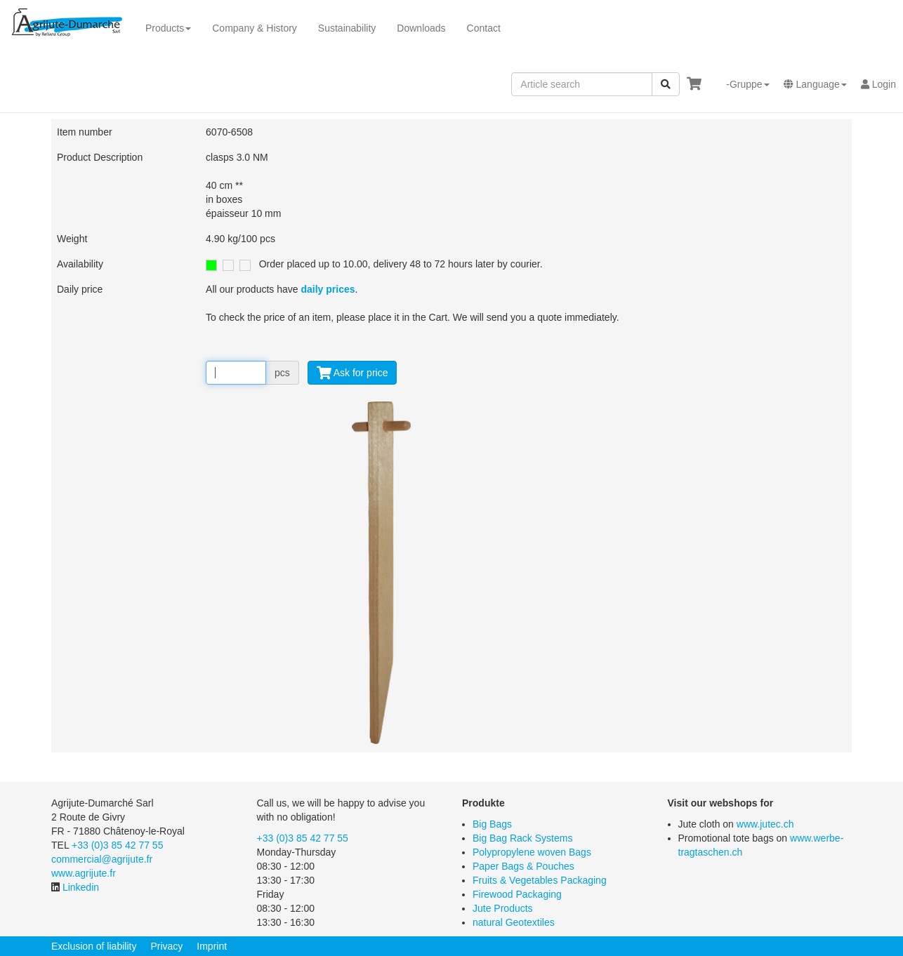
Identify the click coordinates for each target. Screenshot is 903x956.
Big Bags (492, 824)
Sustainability (347, 28)
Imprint (212, 946)
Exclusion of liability (93, 946)
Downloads (421, 28)
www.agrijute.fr (83, 873)
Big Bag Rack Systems (522, 838)
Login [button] (878, 84)
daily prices (328, 289)
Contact (484, 28)
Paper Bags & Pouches (523, 866)
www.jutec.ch (765, 824)
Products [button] (168, 28)
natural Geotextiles (514, 922)
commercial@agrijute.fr (101, 859)
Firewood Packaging (517, 894)
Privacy (166, 946)
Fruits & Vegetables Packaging (540, 880)
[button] (742, 84)
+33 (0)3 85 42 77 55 (117, 845)
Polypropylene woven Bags (532, 852)
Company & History (254, 28)
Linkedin (80, 887)
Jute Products (503, 908)
